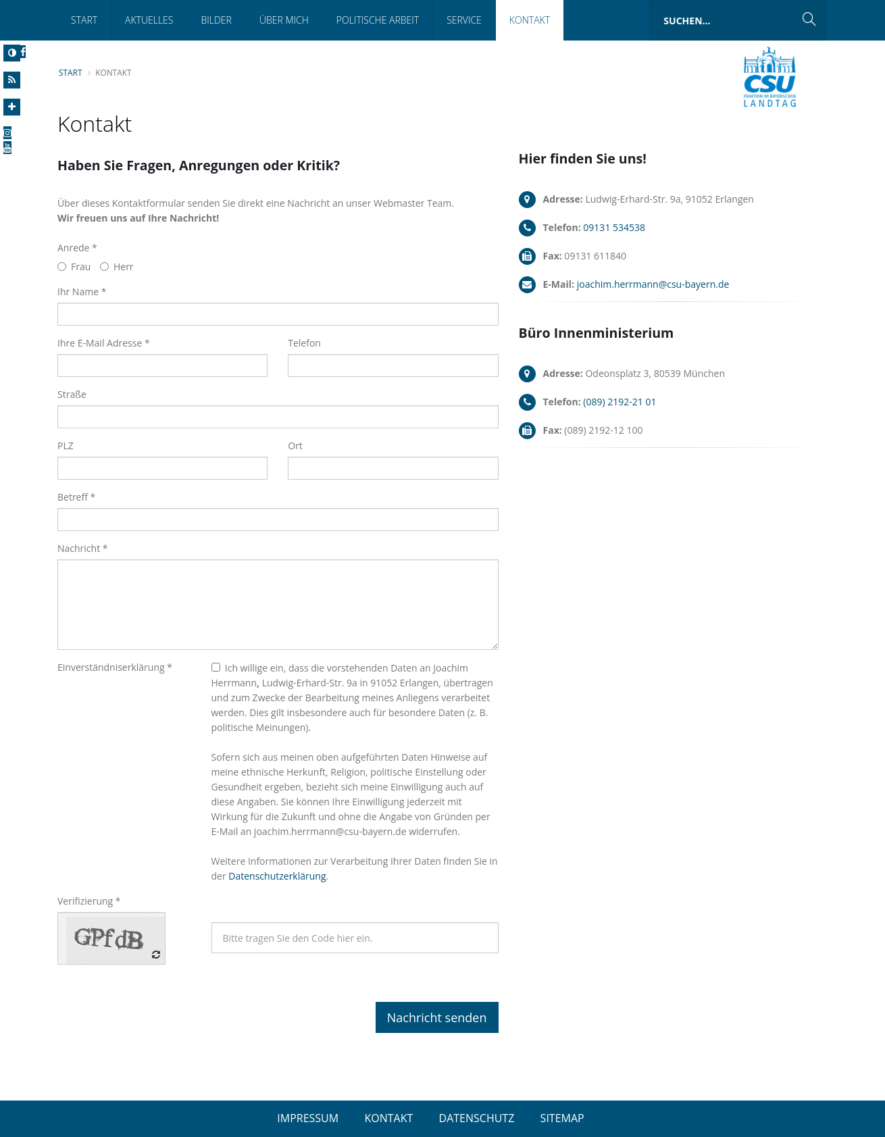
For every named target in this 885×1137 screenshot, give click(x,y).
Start (84, 20)
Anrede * (77, 247)
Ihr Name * (81, 291)
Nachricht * (82, 548)
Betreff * (76, 496)
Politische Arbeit (377, 20)
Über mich (284, 20)
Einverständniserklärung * (114, 667)
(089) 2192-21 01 (619, 401)
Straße (71, 394)
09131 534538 (614, 227)
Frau (74, 266)
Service (464, 20)
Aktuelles (149, 20)
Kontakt (529, 20)
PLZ (65, 445)
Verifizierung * (89, 900)
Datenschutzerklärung (277, 875)
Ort (295, 445)
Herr (117, 266)
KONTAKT (388, 1118)
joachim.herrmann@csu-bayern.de (653, 284)
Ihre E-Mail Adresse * (103, 342)
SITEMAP (562, 1118)
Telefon (304, 342)
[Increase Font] (11, 107)
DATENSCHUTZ (477, 1118)
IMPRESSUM (307, 1118)
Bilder (216, 20)
